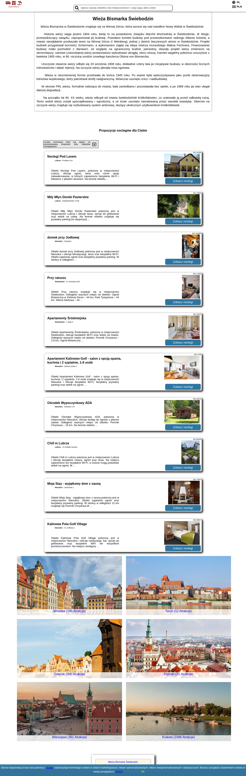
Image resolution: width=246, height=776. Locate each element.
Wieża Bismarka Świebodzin (123, 762)
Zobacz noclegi (183, 181)
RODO (119, 771)
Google (49, 767)
